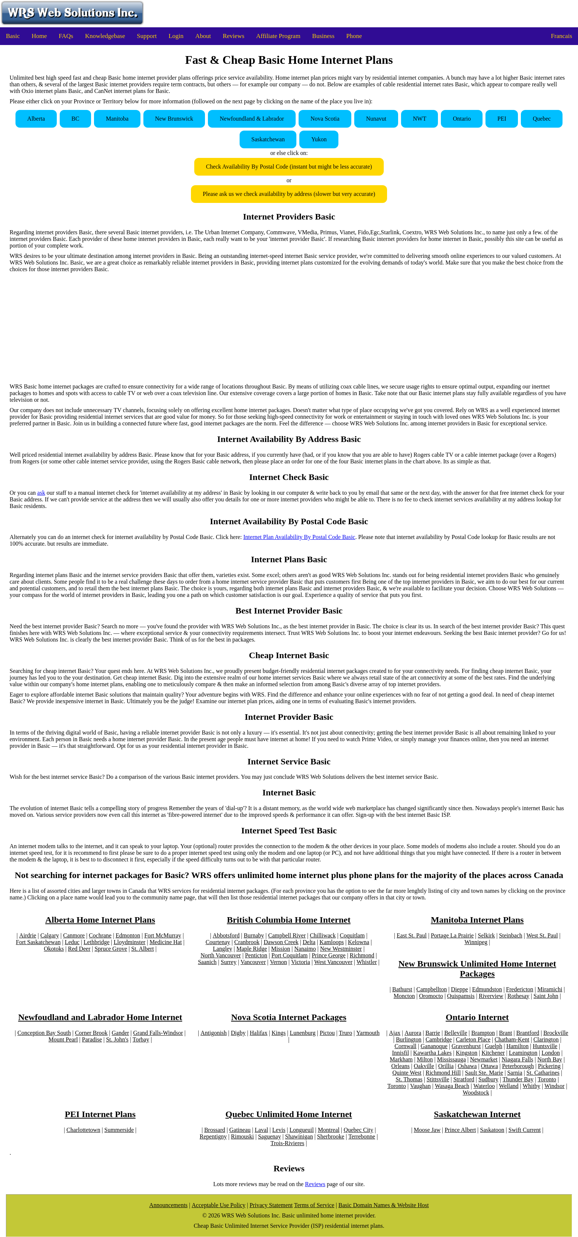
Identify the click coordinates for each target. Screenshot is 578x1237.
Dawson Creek (281, 942)
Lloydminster (129, 942)
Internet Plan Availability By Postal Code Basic (299, 537)
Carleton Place (473, 1039)
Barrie (432, 1033)
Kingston (466, 1053)
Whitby (531, 1086)
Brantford (527, 1033)
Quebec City (358, 1130)
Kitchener (493, 1053)
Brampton (483, 1033)
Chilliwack (322, 935)
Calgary (49, 935)
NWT (419, 118)
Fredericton (519, 989)
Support (147, 35)
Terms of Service (314, 1205)
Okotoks (54, 949)
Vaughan (420, 1086)
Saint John (545, 996)
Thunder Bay (517, 1079)
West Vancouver (333, 962)
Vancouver (253, 962)
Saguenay (269, 1136)
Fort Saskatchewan (38, 942)
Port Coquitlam (289, 955)
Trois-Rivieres (287, 1143)
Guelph (493, 1046)
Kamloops (332, 942)
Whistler (366, 962)
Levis (279, 1130)
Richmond (362, 955)
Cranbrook (247, 942)
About (203, 35)
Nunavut (376, 118)
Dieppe (459, 989)
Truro (345, 1033)
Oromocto (431, 996)
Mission (280, 949)
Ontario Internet (477, 1017)
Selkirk (486, 935)
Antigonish (214, 1033)
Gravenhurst (466, 1046)
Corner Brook (91, 1033)
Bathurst (402, 989)
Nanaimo (305, 949)
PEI (501, 118)
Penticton (256, 955)
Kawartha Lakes (432, 1053)
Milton (425, 1059)
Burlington (408, 1039)
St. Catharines (543, 1073)
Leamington (523, 1053)
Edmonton (128, 935)
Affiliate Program (278, 35)
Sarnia (514, 1073)
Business (323, 35)
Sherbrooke (330, 1136)
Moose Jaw (427, 1130)
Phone (354, 35)
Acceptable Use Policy (219, 1205)
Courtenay (218, 942)
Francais (561, 35)
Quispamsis (461, 996)
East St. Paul (411, 935)
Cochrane (100, 935)
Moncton (404, 996)
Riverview (491, 996)
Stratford (463, 1079)
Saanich (207, 962)
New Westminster (341, 949)
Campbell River (287, 935)
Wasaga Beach (452, 1086)
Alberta (36, 118)
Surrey (229, 962)
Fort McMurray (162, 935)
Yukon (319, 139)
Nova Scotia (325, 118)
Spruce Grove (110, 949)
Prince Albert (460, 1130)
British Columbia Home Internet (289, 920)
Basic (13, 35)
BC (75, 118)
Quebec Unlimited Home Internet (289, 1114)
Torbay (141, 1039)
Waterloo (484, 1086)
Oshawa (467, 1066)
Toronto (546, 1079)
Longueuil (301, 1130)
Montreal (329, 1130)
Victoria (300, 962)
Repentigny (213, 1136)
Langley (222, 949)
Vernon (278, 962)
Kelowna (358, 942)
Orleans (400, 1066)
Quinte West (406, 1073)
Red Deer (79, 949)
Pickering (549, 1066)
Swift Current (524, 1130)
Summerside (119, 1130)
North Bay (549, 1059)
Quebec (542, 118)
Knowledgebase (105, 35)
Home (39, 35)
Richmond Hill (443, 1073)
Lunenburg (303, 1033)
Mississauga (451, 1059)
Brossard (214, 1130)
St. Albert (142, 949)
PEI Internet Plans (100, 1114)
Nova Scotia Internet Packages (289, 1017)
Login (176, 35)
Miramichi (550, 989)
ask (41, 493)
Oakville (424, 1066)
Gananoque (434, 1046)
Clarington (545, 1039)
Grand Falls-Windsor (158, 1033)
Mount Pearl (63, 1039)
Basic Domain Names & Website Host (383, 1205)
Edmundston (487, 989)
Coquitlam (352, 935)
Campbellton (431, 989)
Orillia (446, 1066)
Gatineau (240, 1130)
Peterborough (518, 1066)
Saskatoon (492, 1130)
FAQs (66, 35)
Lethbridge (96, 942)
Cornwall (405, 1046)
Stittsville (437, 1079)
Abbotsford (226, 935)
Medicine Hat (166, 942)
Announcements (168, 1205)
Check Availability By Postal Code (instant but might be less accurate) (289, 166)
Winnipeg (475, 942)
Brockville (555, 1033)
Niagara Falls (517, 1059)
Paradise (92, 1039)
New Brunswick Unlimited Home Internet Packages (477, 968)
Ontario (462, 118)
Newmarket (484, 1059)
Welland (509, 1086)
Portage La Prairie (452, 935)
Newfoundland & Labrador (252, 118)
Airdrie (27, 935)
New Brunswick (174, 118)
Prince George (329, 955)
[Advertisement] (289, 328)
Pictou (327, 1033)
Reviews (233, 35)
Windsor (554, 1086)
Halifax (258, 1033)
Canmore (74, 935)
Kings (279, 1033)
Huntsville (545, 1046)
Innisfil (400, 1053)
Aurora (412, 1033)
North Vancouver (221, 955)
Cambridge (438, 1039)
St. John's (117, 1039)
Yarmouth (367, 1033)
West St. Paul (542, 935)
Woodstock (476, 1092)
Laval (261, 1130)
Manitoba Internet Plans (477, 920)
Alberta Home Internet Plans (100, 920)
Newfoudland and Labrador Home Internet (100, 1017)
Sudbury (488, 1079)
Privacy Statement (271, 1205)
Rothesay (519, 996)
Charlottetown (83, 1130)
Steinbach (510, 935)
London (551, 1053)
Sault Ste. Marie (484, 1073)
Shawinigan (299, 1136)
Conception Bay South (44, 1033)
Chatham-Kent (512, 1039)
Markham (401, 1059)
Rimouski (242, 1136)
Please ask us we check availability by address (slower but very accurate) (289, 194)
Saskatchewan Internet (477, 1114)
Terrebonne (361, 1136)
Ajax (394, 1033)
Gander (120, 1033)
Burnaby (254, 935)
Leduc (72, 942)
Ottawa (489, 1066)
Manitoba (117, 118)
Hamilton (517, 1046)
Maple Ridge (251, 949)
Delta (309, 942)
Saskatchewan (268, 139)
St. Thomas (409, 1079)
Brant (505, 1033)
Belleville (455, 1033)
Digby (238, 1033)
